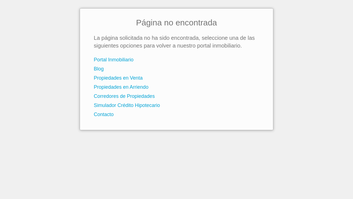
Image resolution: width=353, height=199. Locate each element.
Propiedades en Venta (118, 78)
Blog (99, 69)
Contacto (104, 114)
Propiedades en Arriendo (121, 87)
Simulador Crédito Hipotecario (127, 105)
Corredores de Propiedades (124, 96)
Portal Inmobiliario (113, 59)
